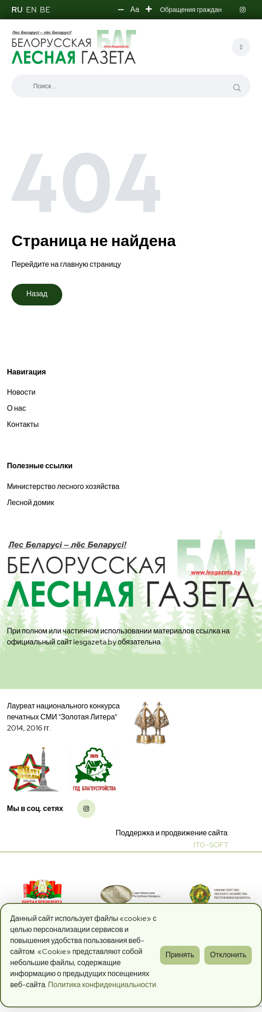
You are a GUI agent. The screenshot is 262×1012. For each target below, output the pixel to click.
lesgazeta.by (94, 642)
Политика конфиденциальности (102, 984)
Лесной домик (30, 502)
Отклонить (228, 955)
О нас (16, 408)
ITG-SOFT (211, 845)
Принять (180, 955)
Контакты (23, 424)
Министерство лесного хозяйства (63, 486)
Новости (21, 392)
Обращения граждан (191, 10)
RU (17, 10)
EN (31, 10)
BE (45, 10)
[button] (121, 10)
